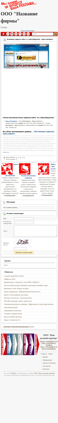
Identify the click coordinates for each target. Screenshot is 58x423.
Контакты (46, 369)
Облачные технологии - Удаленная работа (18, 298)
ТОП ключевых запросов (44, 131)
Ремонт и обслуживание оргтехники (16, 295)
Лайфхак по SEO (9, 279)
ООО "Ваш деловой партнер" (44, 373)
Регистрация (30, 31)
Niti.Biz (13, 373)
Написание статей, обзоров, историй (16, 288)
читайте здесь (6, 152)
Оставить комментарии (14, 213)
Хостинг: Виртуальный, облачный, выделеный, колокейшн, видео (26, 285)
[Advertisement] (21, 93)
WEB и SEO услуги (53, 166)
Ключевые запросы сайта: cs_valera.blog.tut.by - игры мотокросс (30, 39)
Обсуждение (10, 202)
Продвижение (47, 360)
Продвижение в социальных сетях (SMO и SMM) (20, 282)
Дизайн (45, 357)
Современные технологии (12, 310)
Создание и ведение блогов (13, 314)
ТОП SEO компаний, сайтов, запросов (17, 301)
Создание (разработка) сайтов (14, 276)
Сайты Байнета (9, 134)
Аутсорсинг (47, 366)
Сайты (50, 354)
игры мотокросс (11, 121)
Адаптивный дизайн (10, 307)
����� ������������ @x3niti (18, 327)
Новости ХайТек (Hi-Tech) (13, 317)
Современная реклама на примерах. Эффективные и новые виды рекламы (28, 304)
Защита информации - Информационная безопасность (22, 292)
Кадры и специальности (12, 320)
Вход (22, 31)
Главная (3, 34)
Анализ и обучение (49, 363)
